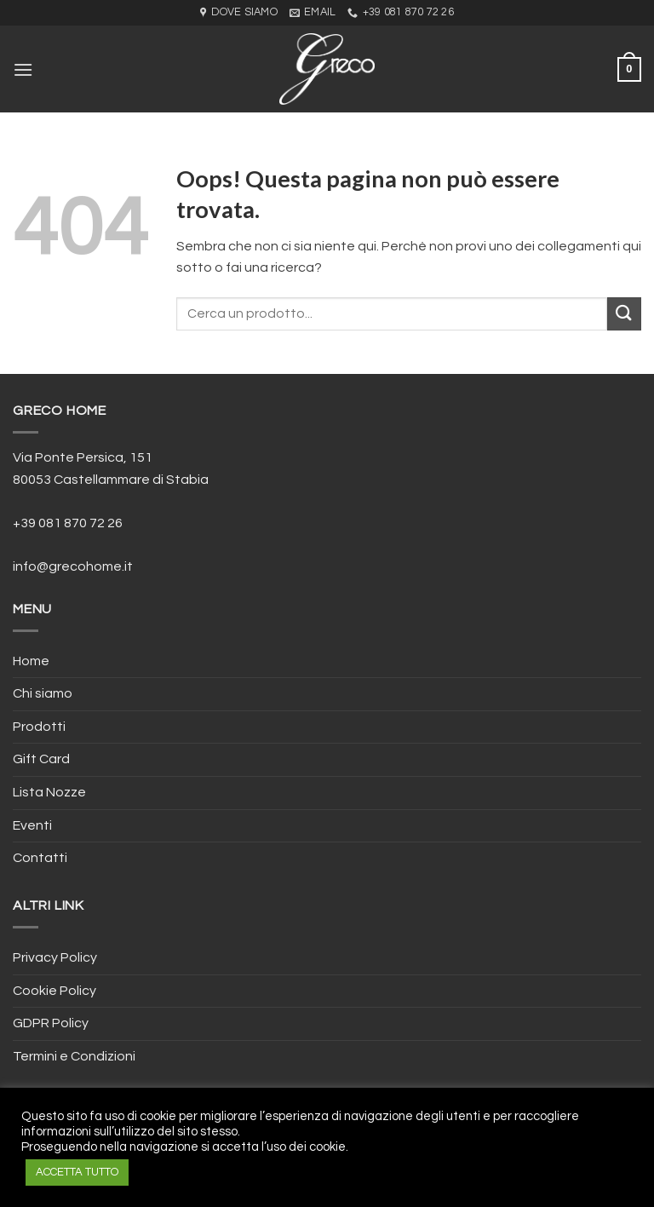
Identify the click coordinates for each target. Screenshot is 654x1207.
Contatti (40, 858)
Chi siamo (42, 693)
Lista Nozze (49, 792)
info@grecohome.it (73, 566)
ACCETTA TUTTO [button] (77, 1172)
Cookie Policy (54, 990)
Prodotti (39, 726)
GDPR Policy (51, 1023)
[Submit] (624, 313)
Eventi (32, 825)
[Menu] (23, 69)
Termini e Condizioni (74, 1056)
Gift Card (41, 759)
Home (31, 661)
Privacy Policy (55, 957)
